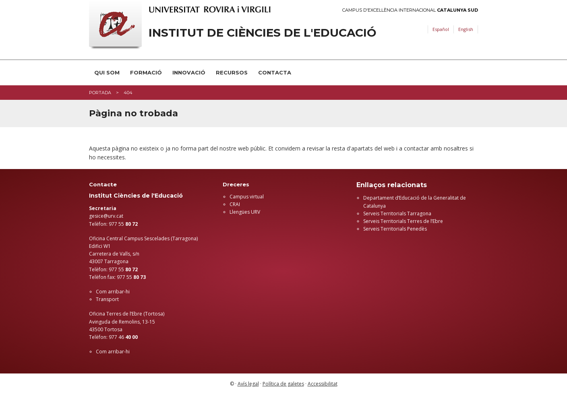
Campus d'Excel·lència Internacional (410, 10)
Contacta (274, 72)
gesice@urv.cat (106, 215)
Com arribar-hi (113, 291)
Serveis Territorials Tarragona (397, 213)
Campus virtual (247, 196)
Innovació (188, 72)
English (465, 29)
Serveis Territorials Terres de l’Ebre (403, 221)
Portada (100, 92)
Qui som (107, 72)
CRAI (235, 204)
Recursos (232, 72)
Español (440, 29)
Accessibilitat (322, 383)
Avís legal (248, 383)
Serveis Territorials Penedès (395, 228)
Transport (107, 299)
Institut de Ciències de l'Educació (263, 33)
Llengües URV (245, 211)
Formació (146, 72)
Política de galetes (283, 383)
